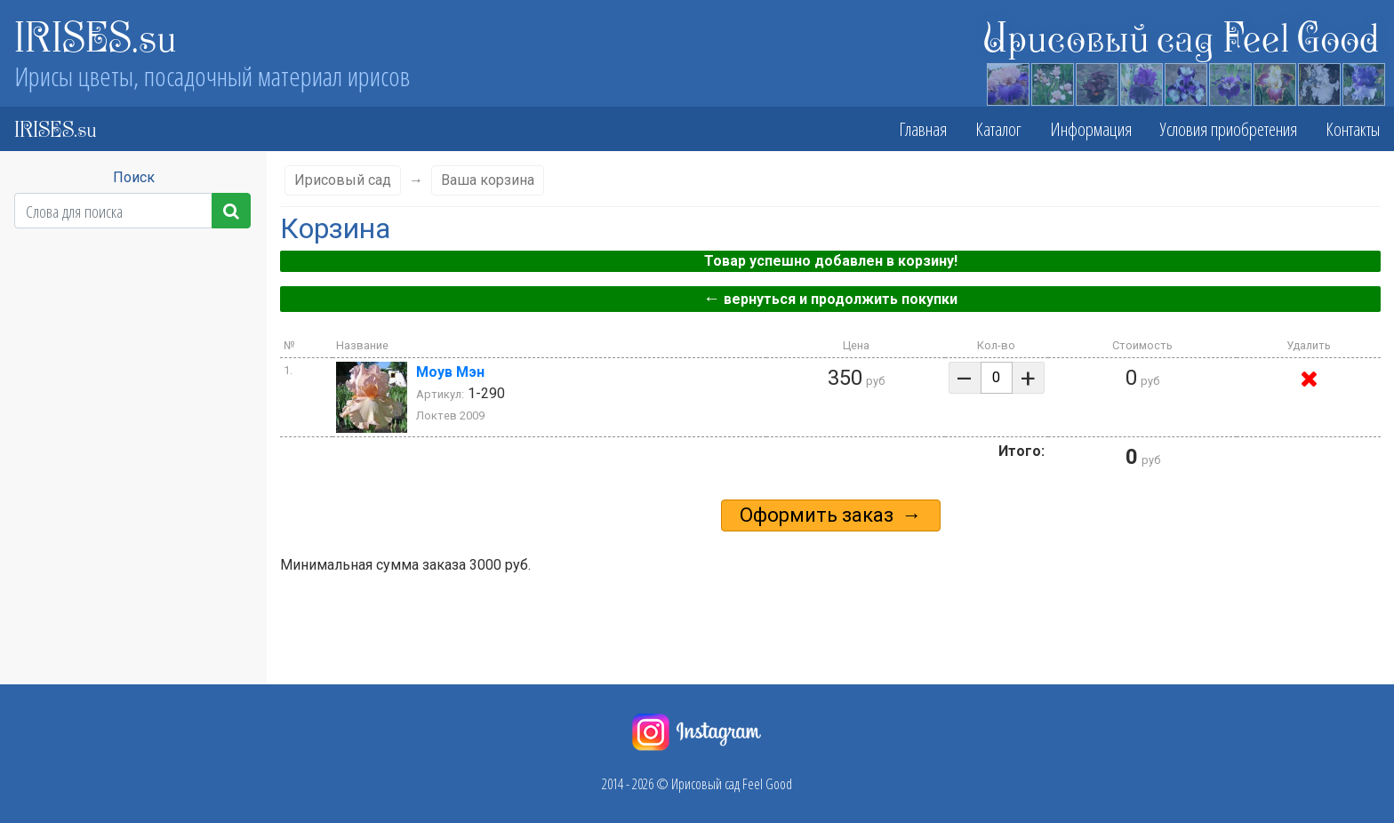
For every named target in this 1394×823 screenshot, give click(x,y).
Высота (125, 309)
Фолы (126, 491)
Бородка (126, 526)
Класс (126, 274)
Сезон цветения (126, 345)
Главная (923, 128)
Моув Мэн (450, 372)
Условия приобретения (1228, 128)
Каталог (998, 128)
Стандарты (125, 455)
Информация (1091, 128)
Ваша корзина (487, 180)
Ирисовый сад (342, 180)
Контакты (1353, 128)
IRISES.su (95, 35)
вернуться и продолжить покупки (830, 298)
